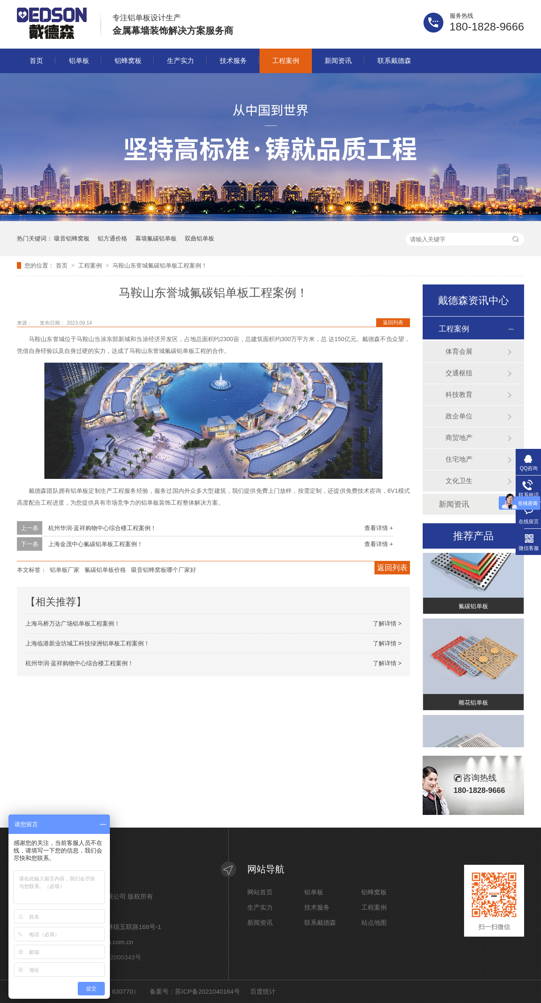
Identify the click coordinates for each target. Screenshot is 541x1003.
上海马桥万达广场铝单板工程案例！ (72, 623)
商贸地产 (459, 437)
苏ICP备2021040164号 (207, 991)
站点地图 (374, 922)
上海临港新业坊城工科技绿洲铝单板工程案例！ (87, 643)
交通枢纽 (459, 373)
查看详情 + (378, 528)
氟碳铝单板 (473, 607)
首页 (36, 60)
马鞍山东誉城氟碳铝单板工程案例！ (159, 265)
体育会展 (459, 351)
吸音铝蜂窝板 (72, 238)
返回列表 (393, 322)
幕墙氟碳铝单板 (156, 238)
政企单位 (459, 416)
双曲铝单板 (199, 238)
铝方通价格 (112, 238)
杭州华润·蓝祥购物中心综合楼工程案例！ (102, 528)
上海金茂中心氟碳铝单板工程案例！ (95, 544)
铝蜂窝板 (128, 60)
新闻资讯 (338, 60)
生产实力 (180, 60)
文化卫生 (459, 480)
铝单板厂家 (64, 569)
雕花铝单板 (473, 704)
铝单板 (79, 60)
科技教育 (459, 394)
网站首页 (260, 892)
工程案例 (285, 60)
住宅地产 (459, 459)
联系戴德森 (394, 60)
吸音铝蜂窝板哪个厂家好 (163, 569)
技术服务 (233, 60)
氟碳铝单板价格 (105, 569)
